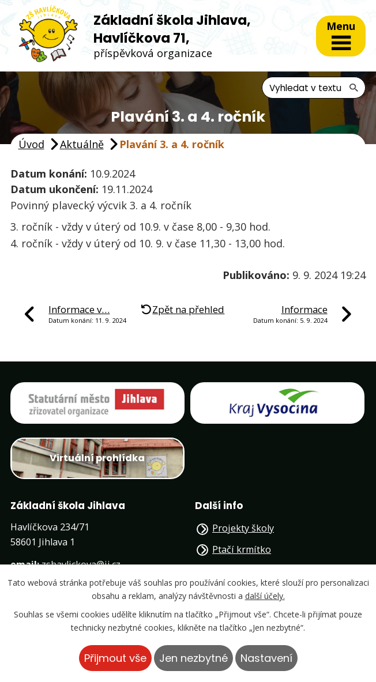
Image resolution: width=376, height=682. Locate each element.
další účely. (265, 595)
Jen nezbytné (193, 658)
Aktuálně (82, 144)
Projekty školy (243, 528)
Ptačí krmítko (241, 549)
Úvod (31, 144)
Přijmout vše (115, 658)
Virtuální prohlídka (97, 458)
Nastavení (266, 658)
